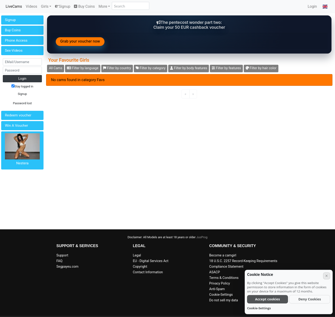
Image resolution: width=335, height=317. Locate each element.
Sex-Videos (13, 50)
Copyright (140, 267)
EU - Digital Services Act (150, 261)
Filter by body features (188, 68)
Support (62, 255)
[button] (325, 6)
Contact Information (148, 272)
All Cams (55, 68)
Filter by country (117, 68)
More (102, 6)
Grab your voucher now (80, 41)
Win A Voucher (16, 125)
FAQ (59, 261)
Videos (31, 6)
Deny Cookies (309, 299)
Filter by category (151, 68)
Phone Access (16, 40)
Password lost (22, 103)
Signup (62, 6)
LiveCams (14, 6)
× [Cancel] (326, 276)
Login (312, 6)
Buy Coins (84, 6)
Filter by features (226, 68)
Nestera (22, 163)
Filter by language (82, 68)
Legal (137, 255)
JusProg (202, 237)
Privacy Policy (219, 283)
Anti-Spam (217, 289)
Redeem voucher (18, 115)
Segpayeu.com (67, 267)
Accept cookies (267, 299)
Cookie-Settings (221, 295)
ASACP (214, 272)
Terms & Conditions (223, 278)
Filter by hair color (261, 68)
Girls (44, 6)
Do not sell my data (223, 300)
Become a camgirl (222, 255)
